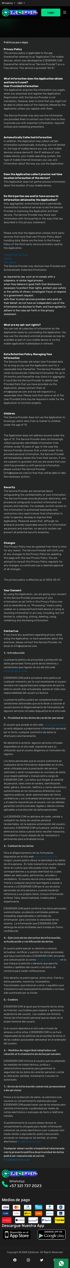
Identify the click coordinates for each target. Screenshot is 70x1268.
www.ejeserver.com (15, 671)
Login (50, 12)
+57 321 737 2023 (25, 1186)
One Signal (10, 262)
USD (20, 3)
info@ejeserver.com (48, 959)
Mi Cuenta (7, 3)
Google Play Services (16, 254)
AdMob (8, 258)
